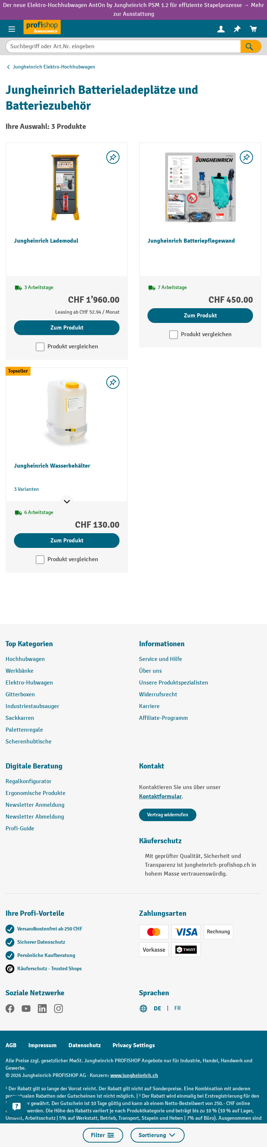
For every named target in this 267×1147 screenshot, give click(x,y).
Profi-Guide (20, 828)
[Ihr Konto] (221, 29)
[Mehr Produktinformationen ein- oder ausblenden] (67, 502)
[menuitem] (221, 29)
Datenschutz (84, 1045)
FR (177, 1008)
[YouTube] (26, 1010)
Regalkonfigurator (28, 781)
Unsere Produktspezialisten (173, 682)
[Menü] (12, 29)
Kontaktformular (160, 796)
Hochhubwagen (25, 659)
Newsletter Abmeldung (35, 816)
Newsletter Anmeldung (35, 805)
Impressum (42, 1045)
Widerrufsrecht (158, 694)
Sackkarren (20, 718)
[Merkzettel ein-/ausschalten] (113, 157)
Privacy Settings (134, 1045)
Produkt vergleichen (72, 346)
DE (157, 1008)
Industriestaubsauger (32, 706)
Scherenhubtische (28, 741)
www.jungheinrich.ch (134, 1075)
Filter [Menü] (103, 1135)
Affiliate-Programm (163, 718)
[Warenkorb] (253, 29)
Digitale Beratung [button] (34, 766)
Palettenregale (24, 729)
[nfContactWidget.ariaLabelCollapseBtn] (17, 1106)
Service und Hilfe (160, 659)
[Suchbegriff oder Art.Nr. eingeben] (123, 46)
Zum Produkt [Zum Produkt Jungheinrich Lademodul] (66, 327)
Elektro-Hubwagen (29, 682)
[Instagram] (58, 1010)
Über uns (150, 671)
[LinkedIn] (42, 1010)
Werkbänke (19, 671)
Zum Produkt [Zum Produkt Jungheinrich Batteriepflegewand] (200, 315)
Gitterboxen (20, 694)
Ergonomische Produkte (35, 793)
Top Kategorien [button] (29, 643)
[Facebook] (10, 1010)
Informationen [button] (162, 643)
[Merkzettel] (237, 29)
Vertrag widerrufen (167, 815)
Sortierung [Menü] (158, 1135)
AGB (11, 1045)
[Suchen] (251, 46)
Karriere (149, 706)
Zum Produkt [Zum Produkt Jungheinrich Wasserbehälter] (66, 540)
